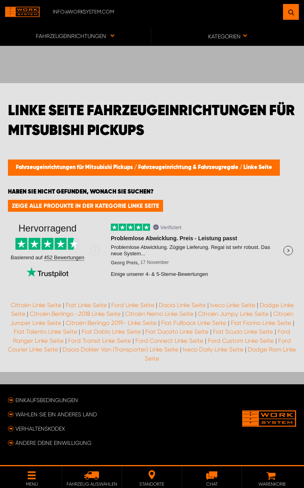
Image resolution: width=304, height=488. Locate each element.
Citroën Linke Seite (36, 305)
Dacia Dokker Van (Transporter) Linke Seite (121, 349)
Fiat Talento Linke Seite (45, 331)
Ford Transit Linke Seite (99, 340)
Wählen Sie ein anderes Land (56, 414)
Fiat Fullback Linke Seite (193, 323)
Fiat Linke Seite (86, 305)
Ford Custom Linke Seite (241, 340)
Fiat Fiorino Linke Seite (261, 323)
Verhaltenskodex (40, 428)
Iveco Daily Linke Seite (213, 349)
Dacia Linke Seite (182, 305)
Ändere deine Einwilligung (53, 443)
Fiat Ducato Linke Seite (177, 331)
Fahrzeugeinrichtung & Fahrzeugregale (188, 167)
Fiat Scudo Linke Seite (243, 331)
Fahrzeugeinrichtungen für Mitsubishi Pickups (75, 167)
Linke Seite (257, 167)
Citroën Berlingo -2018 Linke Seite (75, 313)
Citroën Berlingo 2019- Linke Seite (111, 323)
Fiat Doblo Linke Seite (111, 331)
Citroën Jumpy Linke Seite (233, 313)
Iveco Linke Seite (232, 305)
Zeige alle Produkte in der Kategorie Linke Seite (85, 205)
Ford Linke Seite (132, 305)
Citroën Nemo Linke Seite (159, 313)
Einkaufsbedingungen (46, 400)
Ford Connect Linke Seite (169, 340)
